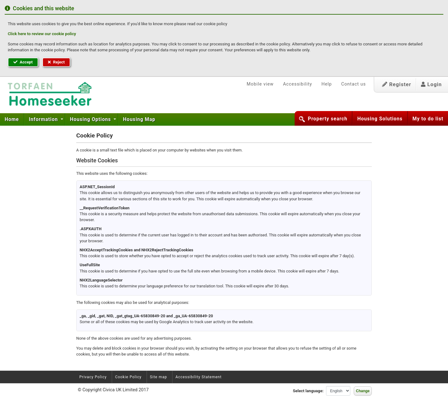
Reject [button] (56, 62)
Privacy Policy (93, 377)
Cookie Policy (128, 377)
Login (431, 84)
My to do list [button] (428, 119)
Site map (158, 377)
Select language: (308, 390)
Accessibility (297, 84)
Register (396, 84)
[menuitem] (12, 119)
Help (326, 84)
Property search (328, 119)
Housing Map (139, 119)
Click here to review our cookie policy (42, 33)
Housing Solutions (379, 119)
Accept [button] (23, 62)
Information (44, 119)
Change (363, 391)
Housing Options (91, 119)
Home (12, 119)
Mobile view (260, 84)
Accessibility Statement (198, 377)
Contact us (353, 84)
